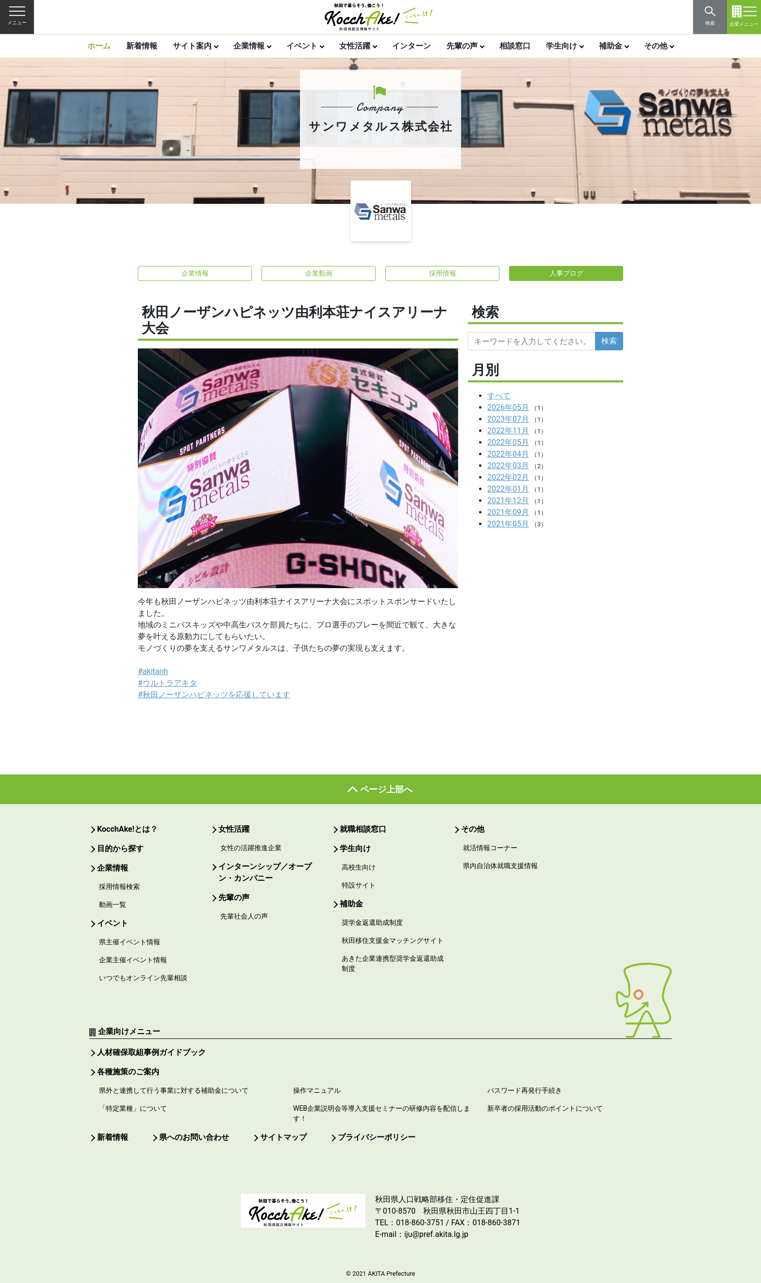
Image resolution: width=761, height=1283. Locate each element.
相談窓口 (514, 45)
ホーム (99, 45)
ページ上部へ (386, 789)
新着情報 (141, 45)
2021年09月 (508, 512)
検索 (609, 340)
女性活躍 (354, 45)
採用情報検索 (119, 886)
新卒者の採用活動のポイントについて (545, 1108)
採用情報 (442, 273)
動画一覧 (112, 904)
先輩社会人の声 (244, 916)
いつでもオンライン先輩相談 (143, 978)
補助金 (610, 45)
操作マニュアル (317, 1090)
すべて (499, 395)
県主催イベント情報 (129, 942)
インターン (411, 45)
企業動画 (318, 273)
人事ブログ (566, 273)
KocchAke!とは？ (127, 829)
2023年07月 (508, 419)
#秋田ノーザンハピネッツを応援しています (214, 694)
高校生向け (359, 867)
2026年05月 (508, 407)
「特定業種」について (133, 1108)
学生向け (561, 45)
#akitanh (153, 671)
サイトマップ (283, 1137)
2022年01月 (508, 488)
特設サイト (359, 885)
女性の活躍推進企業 (250, 848)
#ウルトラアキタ (167, 683)
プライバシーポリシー (376, 1137)
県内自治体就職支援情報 (500, 866)
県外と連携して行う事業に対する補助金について (173, 1090)
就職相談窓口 (363, 829)
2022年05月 (508, 442)
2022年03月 (508, 465)
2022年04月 (508, 454)
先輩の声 (462, 45)
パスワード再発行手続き (524, 1090)
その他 (655, 45)
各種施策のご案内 (128, 1071)
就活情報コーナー (490, 848)
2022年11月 (508, 430)
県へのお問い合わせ (194, 1137)
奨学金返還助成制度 (372, 922)
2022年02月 (508, 477)
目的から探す (120, 848)
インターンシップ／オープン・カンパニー (265, 872)
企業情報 (249, 45)
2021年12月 (508, 500)
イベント (301, 45)
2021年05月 (508, 523)
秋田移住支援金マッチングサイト (393, 940)
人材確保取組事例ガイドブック (151, 1052)
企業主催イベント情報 (133, 960)
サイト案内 (192, 45)
